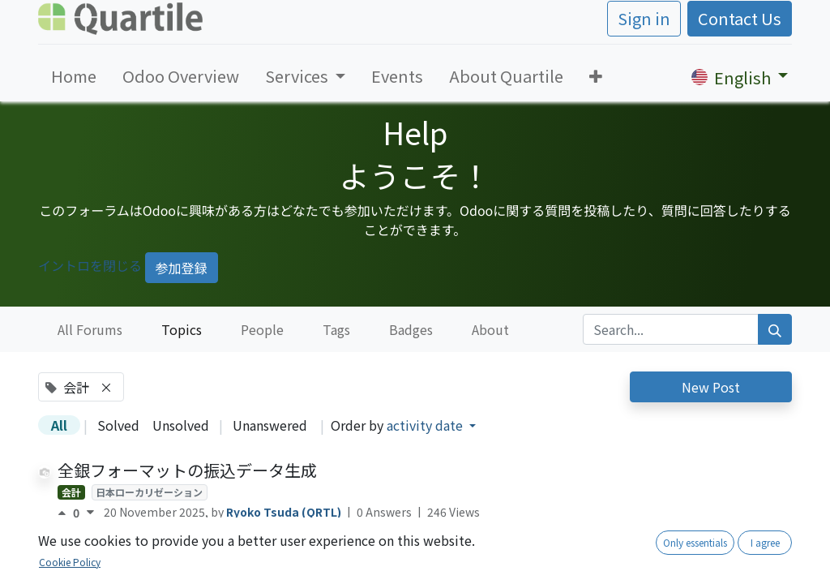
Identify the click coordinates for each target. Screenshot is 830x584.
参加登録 (182, 267)
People (262, 329)
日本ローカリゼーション (149, 492)
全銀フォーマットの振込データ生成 (187, 470)
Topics (181, 329)
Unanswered (270, 425)
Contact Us (739, 18)
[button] (595, 76)
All (59, 425)
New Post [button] (711, 387)
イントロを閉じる (90, 265)
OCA (106, 572)
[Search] (775, 329)
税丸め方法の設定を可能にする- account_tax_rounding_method (299, 550)
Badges (411, 329)
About (490, 329)
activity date (426, 425)
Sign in (644, 18)
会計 (71, 492)
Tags (336, 329)
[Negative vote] (90, 513)
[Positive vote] (65, 513)
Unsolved (180, 425)
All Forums (90, 329)
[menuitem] (73, 76)
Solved (118, 425)
